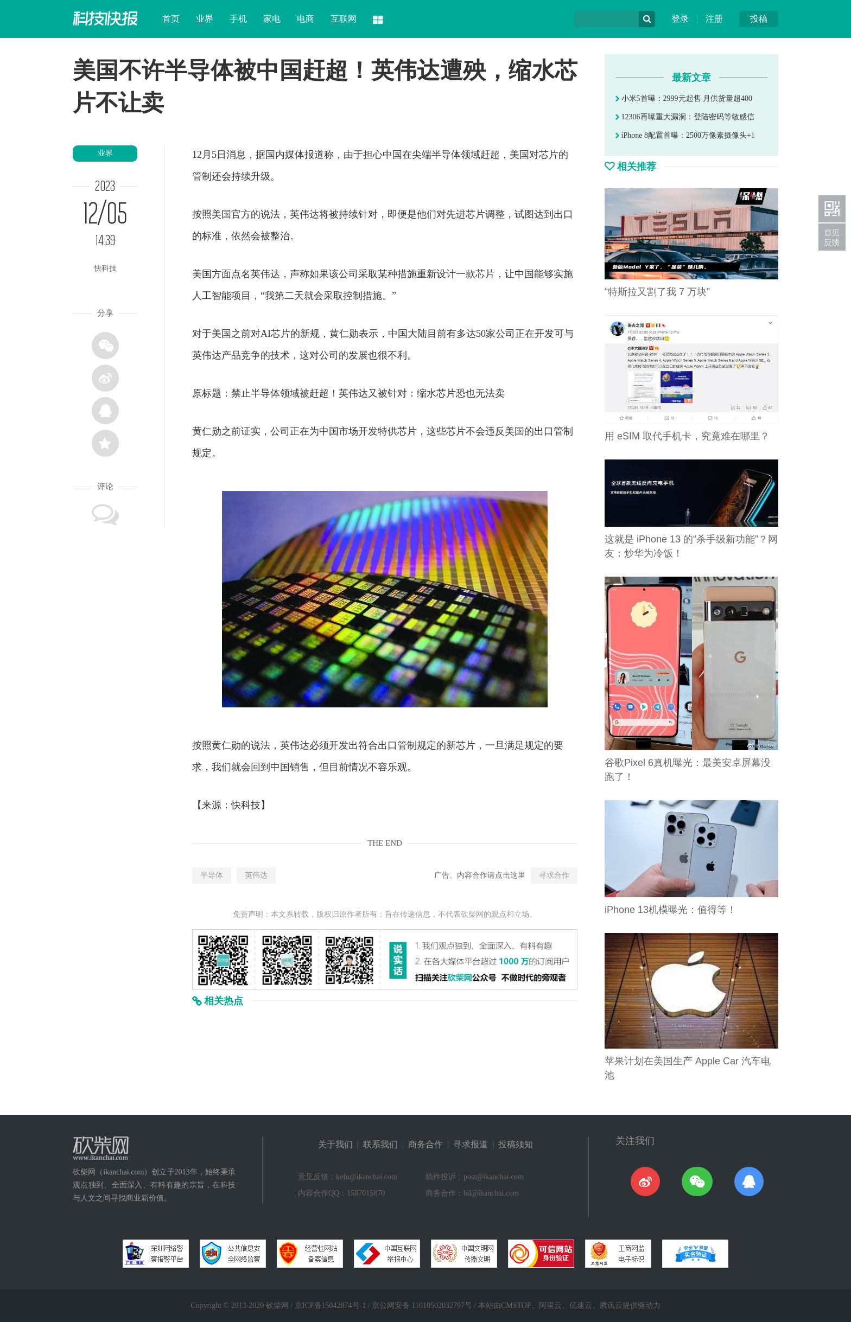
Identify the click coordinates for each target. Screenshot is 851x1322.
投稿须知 (515, 1144)
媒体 (294, 154)
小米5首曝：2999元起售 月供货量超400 (683, 98)
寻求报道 (470, 1144)
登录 (680, 18)
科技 (251, 805)
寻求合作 (554, 875)
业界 (204, 18)
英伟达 (256, 875)
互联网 (344, 18)
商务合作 (425, 1144)
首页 (171, 18)
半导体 (211, 875)
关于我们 (335, 1144)
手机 (238, 18)
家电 (272, 18)
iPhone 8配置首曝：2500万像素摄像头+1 (685, 135)
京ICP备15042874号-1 (330, 1305)
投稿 (758, 18)
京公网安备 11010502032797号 (422, 1305)
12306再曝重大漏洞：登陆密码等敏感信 (684, 117)
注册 (714, 18)
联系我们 (380, 1144)
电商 (305, 18)
